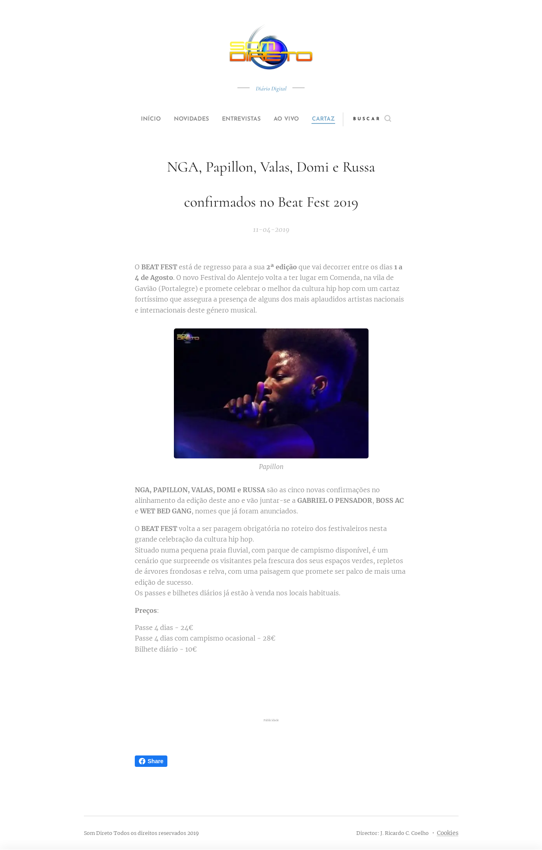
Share (151, 761)
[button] (387, 119)
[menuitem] (141, 119)
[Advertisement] (271, 685)
